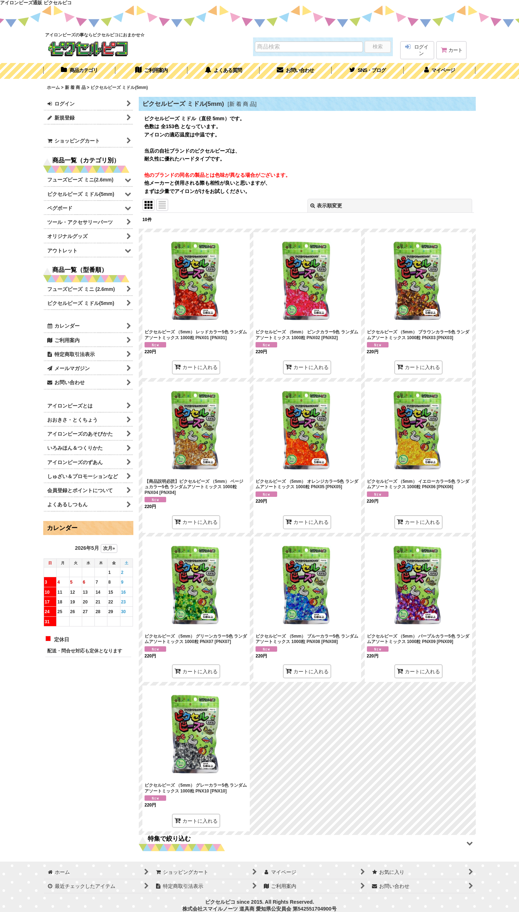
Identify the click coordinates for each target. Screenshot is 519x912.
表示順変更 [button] (326, 205)
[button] (368, 71)
